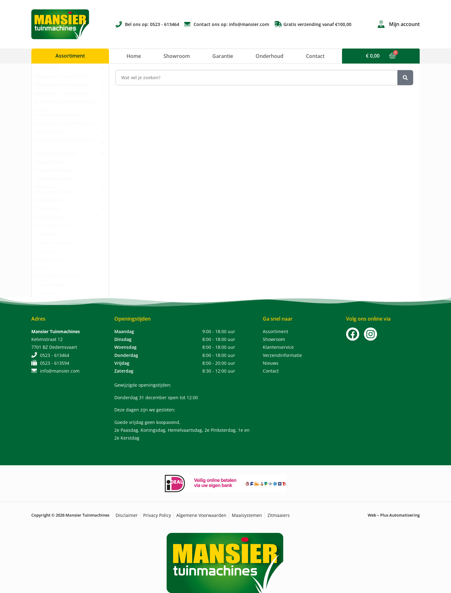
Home (134, 56)
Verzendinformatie (282, 355)
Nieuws (270, 363)
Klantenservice (278, 347)
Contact (315, 56)
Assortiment (275, 331)
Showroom (176, 56)
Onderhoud (269, 56)
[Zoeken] (405, 77)
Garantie (222, 56)
